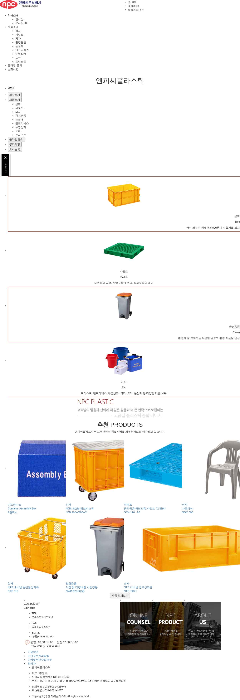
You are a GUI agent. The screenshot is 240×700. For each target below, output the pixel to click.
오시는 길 (21, 23)
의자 (18, 38)
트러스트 (20, 61)
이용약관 (33, 652)
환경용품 (20, 42)
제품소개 (13, 26)
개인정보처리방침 (38, 655)
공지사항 (13, 69)
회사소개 (13, 15)
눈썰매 (19, 46)
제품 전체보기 (120, 595)
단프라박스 (22, 49)
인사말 (19, 19)
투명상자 (20, 53)
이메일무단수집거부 (40, 659)
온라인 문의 (15, 65)
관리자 (32, 663)
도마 (18, 57)
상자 (18, 30)
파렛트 (19, 34)
